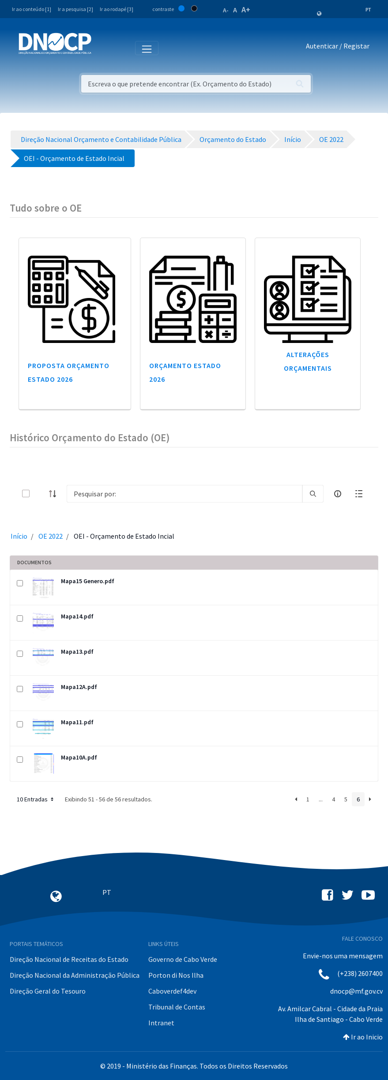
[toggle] (40, 493)
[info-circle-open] (338, 494)
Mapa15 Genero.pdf (87, 581)
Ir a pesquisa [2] (75, 9)
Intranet (161, 1022)
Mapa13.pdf (77, 651)
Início (19, 536)
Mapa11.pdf (77, 722)
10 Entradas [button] (36, 799)
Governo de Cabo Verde (182, 959)
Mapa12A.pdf (79, 687)
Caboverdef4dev (172, 991)
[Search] (184, 494)
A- (226, 10)
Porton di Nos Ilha (175, 975)
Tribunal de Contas (176, 1006)
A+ (245, 9)
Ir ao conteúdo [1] (31, 9)
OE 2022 (50, 536)
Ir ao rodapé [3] (116, 9)
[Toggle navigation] (103, 47)
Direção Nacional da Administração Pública (74, 975)
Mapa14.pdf (77, 616)
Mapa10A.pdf (79, 757)
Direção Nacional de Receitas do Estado (69, 959)
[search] (313, 493)
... (321, 799)
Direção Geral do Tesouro (48, 991)
